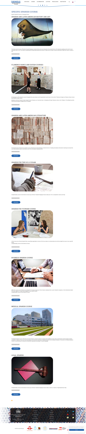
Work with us (52, 418)
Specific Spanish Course (15, 104)
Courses (33, 1)
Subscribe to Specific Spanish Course (11, 400)
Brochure (51, 412)
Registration (63, 1)
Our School (26, 1)
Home (52, 410)
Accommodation (40, 1)
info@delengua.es (18, 416)
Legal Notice (52, 416)
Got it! (76, 429)
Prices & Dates (55, 1)
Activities (48, 1)
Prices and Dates (35, 418)
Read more (17, 58)
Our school (35, 410)
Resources (52, 414)
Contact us (52, 420)
